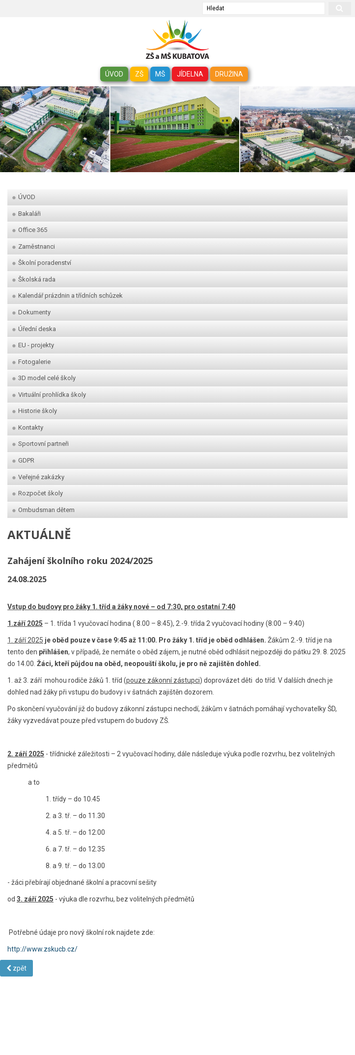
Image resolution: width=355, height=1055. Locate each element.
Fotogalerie (31, 361)
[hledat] (339, 8)
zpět (16, 968)
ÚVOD (114, 74)
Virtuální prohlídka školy (49, 394)
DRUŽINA (229, 74)
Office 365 (29, 229)
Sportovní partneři (40, 443)
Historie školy (34, 410)
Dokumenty (31, 312)
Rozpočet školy (37, 493)
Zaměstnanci (33, 246)
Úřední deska (34, 329)
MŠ (160, 74)
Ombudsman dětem (43, 510)
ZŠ (139, 74)
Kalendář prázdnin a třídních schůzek (67, 295)
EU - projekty (33, 345)
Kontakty (27, 427)
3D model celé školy (44, 378)
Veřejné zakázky (38, 477)
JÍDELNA (190, 74)
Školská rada (33, 279)
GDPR (23, 460)
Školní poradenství (41, 262)
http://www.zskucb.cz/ (42, 949)
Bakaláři (26, 213)
